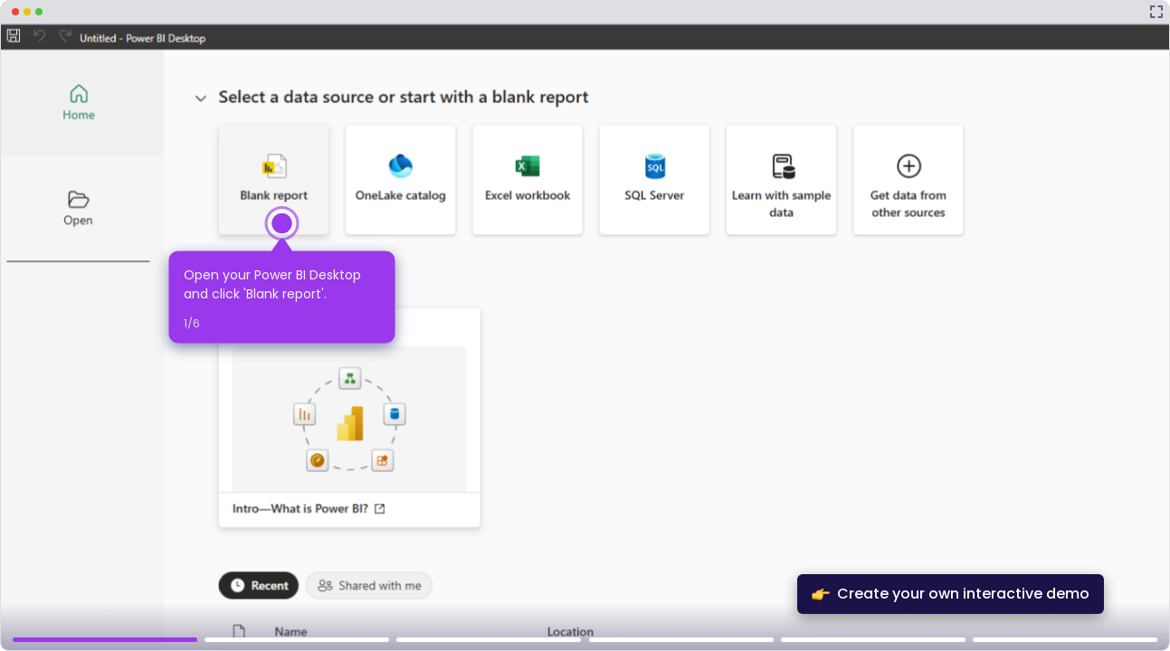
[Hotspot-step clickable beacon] (282, 223)
